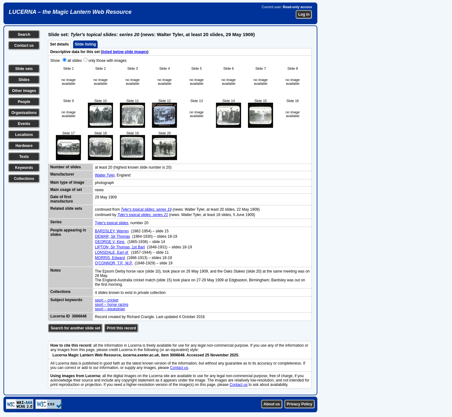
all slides (74, 60)
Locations (24, 135)
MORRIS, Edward (110, 258)
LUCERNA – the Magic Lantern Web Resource (70, 12)
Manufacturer (62, 174)
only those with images (107, 60)
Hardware (24, 146)
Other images (24, 91)
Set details (59, 44)
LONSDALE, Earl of (112, 252)
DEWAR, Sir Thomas (112, 236)
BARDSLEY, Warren (112, 231)
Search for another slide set (75, 328)
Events (24, 124)
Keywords (24, 167)
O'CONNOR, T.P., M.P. (113, 263)
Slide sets (24, 69)
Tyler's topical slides (111, 223)
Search (24, 34)
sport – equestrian (110, 309)
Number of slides (65, 167)
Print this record (121, 328)
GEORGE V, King (110, 242)
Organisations (24, 113)
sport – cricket (106, 300)
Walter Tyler (105, 175)
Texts (24, 156)
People (24, 102)
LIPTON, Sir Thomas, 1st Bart (120, 247)
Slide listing (85, 44)
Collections (24, 178)
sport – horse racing (111, 304)
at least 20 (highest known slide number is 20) (133, 167)
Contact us (24, 45)
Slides (24, 80)
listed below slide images (124, 52)
